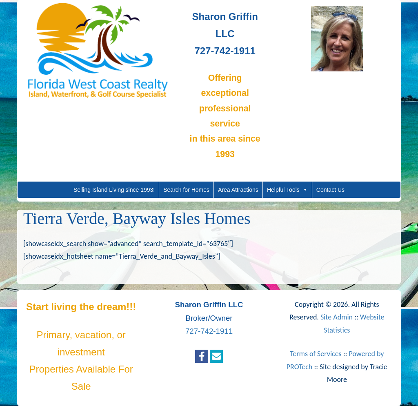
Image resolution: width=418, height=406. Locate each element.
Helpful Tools (287, 190)
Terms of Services (315, 353)
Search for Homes (186, 189)
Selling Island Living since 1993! (114, 189)
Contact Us (330, 189)
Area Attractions (238, 189)
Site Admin (336, 317)
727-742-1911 (209, 331)
